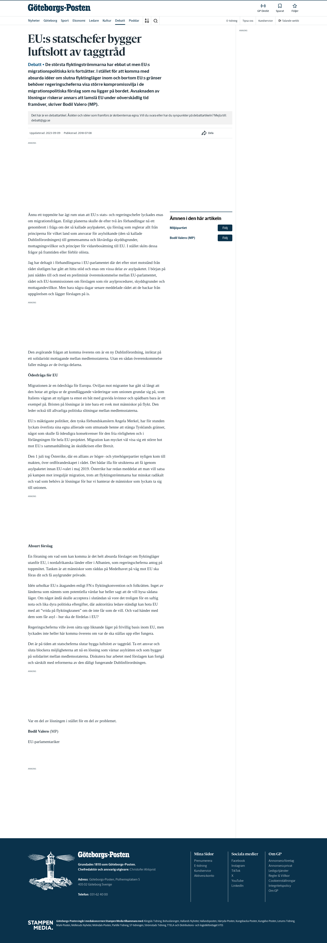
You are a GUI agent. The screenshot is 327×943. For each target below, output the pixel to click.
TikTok (235, 871)
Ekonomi (79, 20)
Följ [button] (225, 228)
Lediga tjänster (278, 871)
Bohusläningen (171, 921)
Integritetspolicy (280, 886)
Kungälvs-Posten (267, 921)
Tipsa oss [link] (248, 20)
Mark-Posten (63, 925)
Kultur (107, 20)
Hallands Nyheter (189, 921)
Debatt (120, 20)
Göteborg (50, 20)
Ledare (94, 20)
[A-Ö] (147, 20)
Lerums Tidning (285, 921)
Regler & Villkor (279, 876)
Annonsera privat (280, 866)
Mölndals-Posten (101, 925)
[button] (155, 21)
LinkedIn (237, 886)
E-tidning (200, 866)
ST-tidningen (136, 925)
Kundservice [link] (265, 20)
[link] (59, 8)
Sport (65, 20)
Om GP (273, 891)
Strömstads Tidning (155, 925)
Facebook (238, 861)
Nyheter (34, 20)
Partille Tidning (120, 925)
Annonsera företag (281, 861)
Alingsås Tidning (153, 921)
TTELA (170, 925)
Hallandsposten (208, 921)
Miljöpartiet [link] (178, 228)
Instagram (238, 866)
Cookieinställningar (282, 881)
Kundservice (202, 871)
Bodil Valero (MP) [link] (182, 238)
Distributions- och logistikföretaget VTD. (201, 925)
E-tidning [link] (231, 20)
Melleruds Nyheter (81, 925)
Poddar (134, 20)
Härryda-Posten (226, 921)
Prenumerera (203, 861)
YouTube (237, 881)
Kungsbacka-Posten (246, 921)
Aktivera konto (204, 876)
